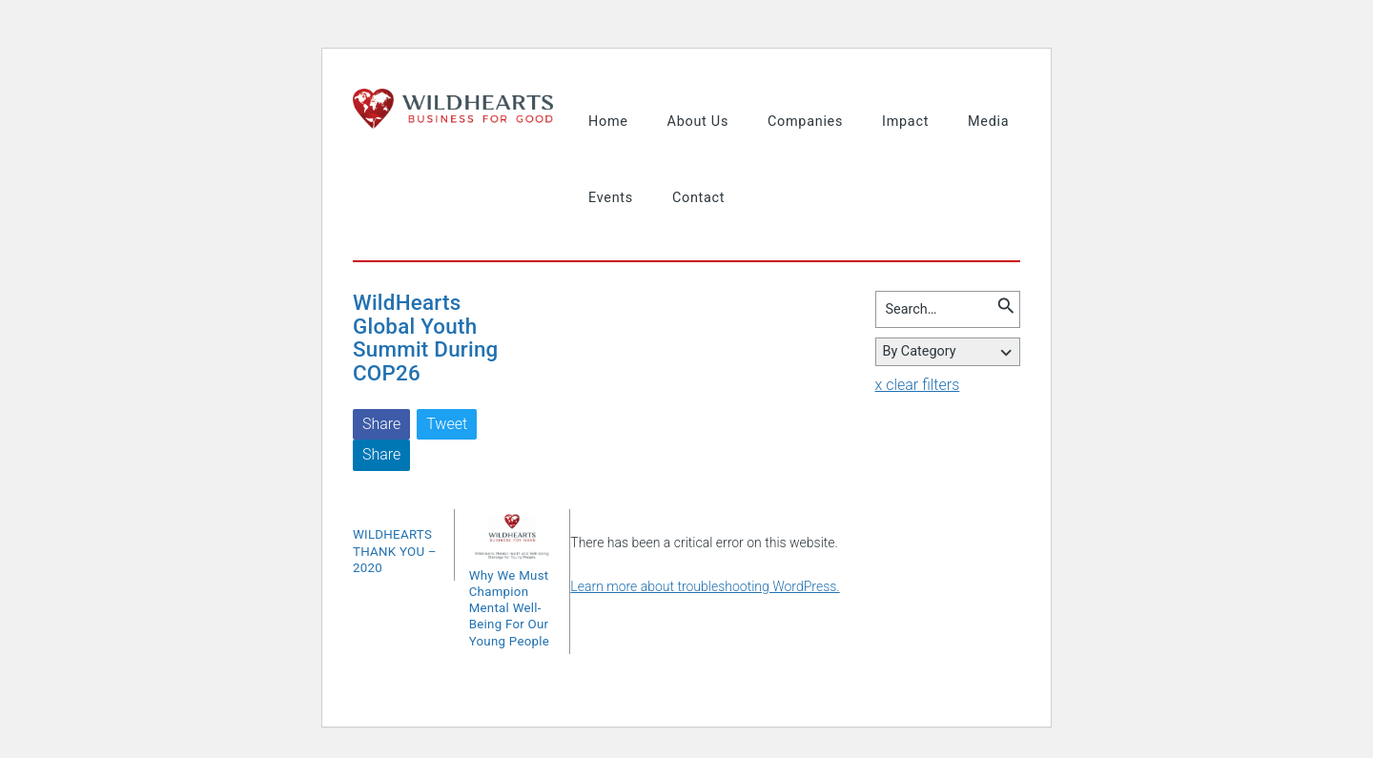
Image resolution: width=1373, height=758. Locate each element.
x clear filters (917, 385)
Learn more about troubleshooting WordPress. (704, 586)
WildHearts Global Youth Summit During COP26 (426, 337)
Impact (905, 121)
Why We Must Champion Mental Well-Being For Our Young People (509, 608)
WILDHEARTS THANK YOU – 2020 (395, 551)
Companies (805, 121)
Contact (698, 198)
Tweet (446, 424)
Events (610, 198)
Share (381, 424)
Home (608, 121)
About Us (697, 121)
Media (988, 121)
